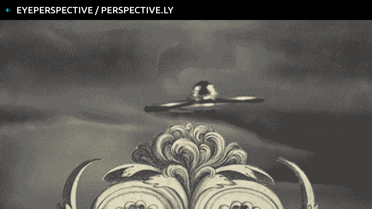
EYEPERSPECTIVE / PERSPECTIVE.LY (95, 10)
